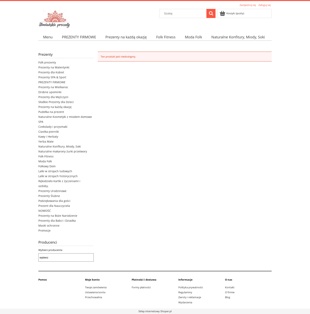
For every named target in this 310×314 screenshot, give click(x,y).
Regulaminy (185, 292)
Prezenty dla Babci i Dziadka (57, 220)
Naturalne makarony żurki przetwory (62, 151)
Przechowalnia (93, 297)
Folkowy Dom (47, 166)
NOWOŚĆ (44, 211)
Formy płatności (141, 287)
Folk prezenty (47, 62)
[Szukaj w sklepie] (184, 13)
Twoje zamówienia (96, 287)
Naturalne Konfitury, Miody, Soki (59, 146)
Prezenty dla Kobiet (51, 72)
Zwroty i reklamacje (189, 297)
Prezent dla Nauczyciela (54, 206)
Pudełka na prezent (51, 112)
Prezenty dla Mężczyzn (53, 97)
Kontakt (229, 287)
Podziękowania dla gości (54, 201)
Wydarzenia (185, 302)
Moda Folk (45, 161)
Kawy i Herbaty (48, 136)
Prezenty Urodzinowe (52, 191)
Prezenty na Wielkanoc (53, 87)
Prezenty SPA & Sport (52, 77)
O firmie (229, 292)
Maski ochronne (49, 225)
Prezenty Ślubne (49, 196)
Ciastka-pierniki (48, 131)
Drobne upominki (49, 92)
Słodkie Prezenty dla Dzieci (56, 102)
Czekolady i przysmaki (52, 127)
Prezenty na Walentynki (53, 67)
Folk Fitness (46, 156)
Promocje (44, 230)
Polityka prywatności (190, 287)
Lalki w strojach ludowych (55, 171)
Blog (227, 297)
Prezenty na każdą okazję (55, 107)
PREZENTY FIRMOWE (51, 82)
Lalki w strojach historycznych (58, 176)
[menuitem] (47, 37)
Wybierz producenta (50, 250)
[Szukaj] (210, 13)
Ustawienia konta (95, 292)
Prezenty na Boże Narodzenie (57, 216)
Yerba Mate (46, 141)
